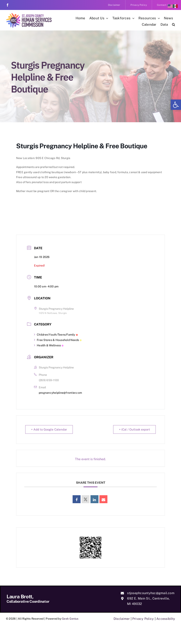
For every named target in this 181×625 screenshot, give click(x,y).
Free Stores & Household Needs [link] (58, 340)
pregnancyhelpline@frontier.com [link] (60, 392)
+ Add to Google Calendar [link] (49, 429)
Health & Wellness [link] (48, 345)
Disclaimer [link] (122, 619)
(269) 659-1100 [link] (49, 380)
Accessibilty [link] (165, 619)
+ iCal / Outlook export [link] (134, 429)
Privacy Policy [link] (143, 619)
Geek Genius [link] (70, 618)
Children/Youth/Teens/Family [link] (56, 334)
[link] (176, 105)
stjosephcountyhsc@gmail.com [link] (150, 593)
